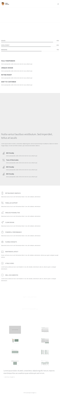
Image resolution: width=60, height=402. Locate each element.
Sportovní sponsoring (30, 395)
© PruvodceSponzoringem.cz (30, 392)
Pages (8, 18)
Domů (3, 18)
